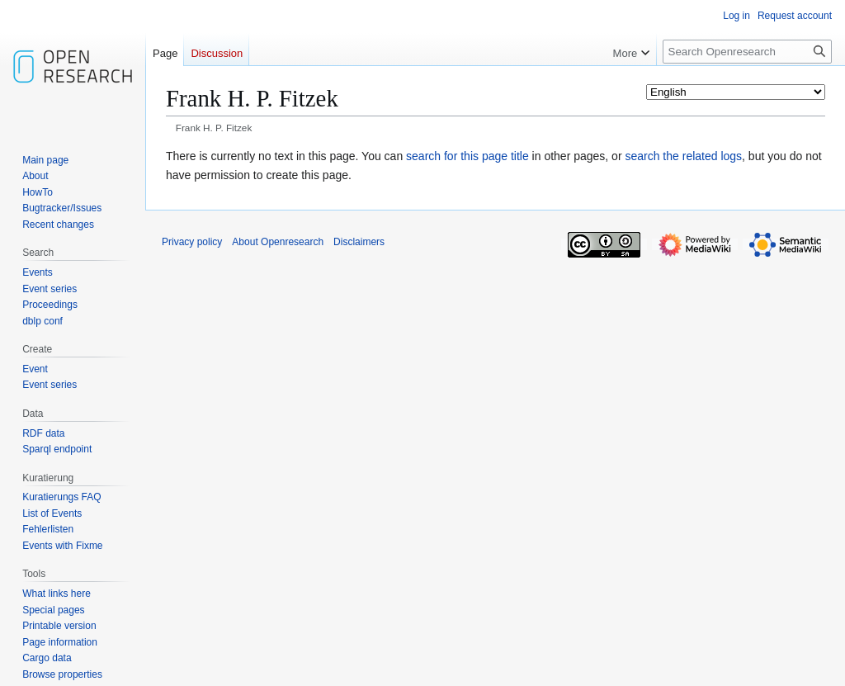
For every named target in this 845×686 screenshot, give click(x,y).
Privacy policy (192, 242)
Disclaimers (359, 242)
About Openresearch (277, 242)
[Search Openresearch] (747, 52)
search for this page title (467, 156)
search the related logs (683, 156)
